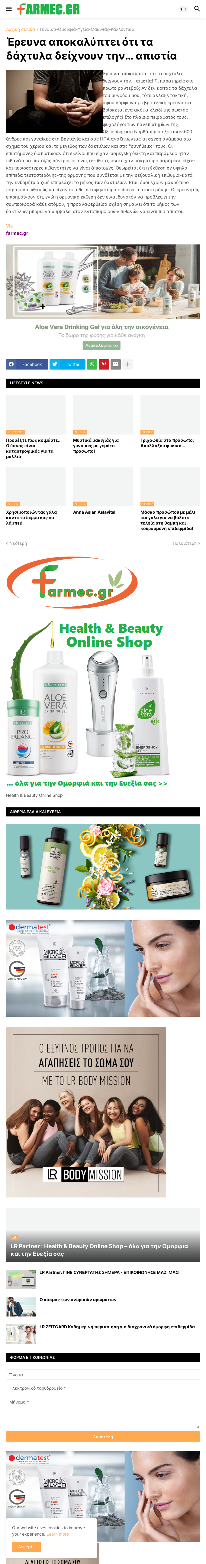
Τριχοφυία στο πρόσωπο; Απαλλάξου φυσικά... (167, 443)
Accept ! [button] (26, 1546)
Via (9, 226)
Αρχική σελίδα (20, 29)
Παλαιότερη (185, 543)
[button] (8, 9)
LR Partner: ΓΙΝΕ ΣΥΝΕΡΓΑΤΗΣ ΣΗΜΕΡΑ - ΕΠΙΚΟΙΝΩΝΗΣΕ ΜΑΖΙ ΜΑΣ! (110, 1272)
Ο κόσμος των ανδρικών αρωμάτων (78, 1299)
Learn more (58, 1534)
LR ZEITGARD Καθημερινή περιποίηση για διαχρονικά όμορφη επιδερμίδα (117, 1326)
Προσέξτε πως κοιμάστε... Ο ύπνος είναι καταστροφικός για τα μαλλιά (34, 448)
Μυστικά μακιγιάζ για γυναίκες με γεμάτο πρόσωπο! (96, 446)
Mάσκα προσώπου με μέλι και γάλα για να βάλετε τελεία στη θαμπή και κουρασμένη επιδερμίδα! (167, 520)
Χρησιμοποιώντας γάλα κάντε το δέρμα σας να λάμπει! (31, 517)
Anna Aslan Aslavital (94, 512)
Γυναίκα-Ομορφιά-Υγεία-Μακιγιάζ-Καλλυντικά (87, 29)
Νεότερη (18, 543)
